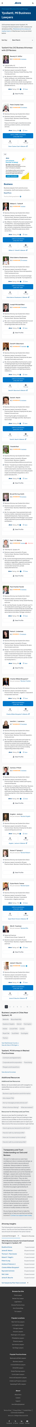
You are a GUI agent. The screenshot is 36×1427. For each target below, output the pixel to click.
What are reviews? (27, 1107)
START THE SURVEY (12, 176)
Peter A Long (6, 1261)
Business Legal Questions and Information (16, 1093)
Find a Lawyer (18, 1295)
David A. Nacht (15, 398)
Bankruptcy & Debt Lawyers (18, 1358)
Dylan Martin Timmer (17, 883)
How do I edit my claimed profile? (13, 1133)
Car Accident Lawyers (18, 1374)
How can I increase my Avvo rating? (14, 1137)
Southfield (15, 1033)
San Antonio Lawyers (18, 1344)
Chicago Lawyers (18, 1328)
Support (18, 1401)
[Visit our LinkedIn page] (21, 1421)
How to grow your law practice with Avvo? (16, 1128)
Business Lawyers (18, 1361)
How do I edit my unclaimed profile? (14, 1142)
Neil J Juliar (5, 1274)
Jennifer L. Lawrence (17, 721)
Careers (18, 1398)
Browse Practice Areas (18, 1305)
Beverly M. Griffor (16, 56)
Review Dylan (25, 886)
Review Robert (25, 853)
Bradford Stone (7, 1247)
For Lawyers (18, 1311)
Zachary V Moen (15, 768)
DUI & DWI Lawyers (18, 1368)
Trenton (5, 1038)
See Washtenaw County (9, 1043)
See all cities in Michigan (9, 1045)
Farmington (27, 1024)
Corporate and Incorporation (12, 1062)
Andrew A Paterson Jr (9, 1264)
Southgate (24, 1033)
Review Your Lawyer (18, 1298)
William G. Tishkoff (16, 204)
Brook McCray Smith (17, 494)
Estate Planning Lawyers (18, 1371)
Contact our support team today (21, 1215)
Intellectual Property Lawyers (18, 1381)
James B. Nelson (7, 1250)
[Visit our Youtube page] (27, 1421)
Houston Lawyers (18, 1331)
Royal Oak (6, 1033)
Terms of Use (7, 1410)
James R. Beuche (16, 963)
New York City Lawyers (18, 1322)
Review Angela (25, 816)
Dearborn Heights (8, 1024)
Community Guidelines (17, 1412)
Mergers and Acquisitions (11, 1067)
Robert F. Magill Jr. (8, 1257)
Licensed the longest (11, 1236)
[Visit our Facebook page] (9, 1421)
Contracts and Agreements (12, 1058)
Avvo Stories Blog (18, 1308)
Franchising (28, 1062)
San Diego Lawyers (18, 1348)
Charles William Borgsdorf (19, 679)
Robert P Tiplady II (16, 850)
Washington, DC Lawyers (18, 1335)
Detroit (19, 1024)
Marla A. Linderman (16, 631)
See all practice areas (9, 1072)
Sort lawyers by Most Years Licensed (15, 1283)
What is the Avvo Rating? (11, 1107)
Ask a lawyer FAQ (8, 1098)
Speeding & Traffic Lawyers (18, 1384)
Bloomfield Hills (16, 1019)
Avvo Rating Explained (18, 1404)
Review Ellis (24, 928)
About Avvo (18, 1394)
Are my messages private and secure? (15, 1103)
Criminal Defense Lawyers (18, 1364)
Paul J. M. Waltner (16, 540)
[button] (7, 193)
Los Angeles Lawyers (18, 1325)
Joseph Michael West (17, 304)
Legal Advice (18, 1301)
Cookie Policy (27, 1410)
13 (27, 1007)
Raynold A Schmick (8, 1271)
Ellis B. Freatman (16, 926)
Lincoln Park (13, 1029)
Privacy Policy (17, 1410)
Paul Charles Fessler (17, 587)
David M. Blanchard (17, 344)
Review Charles (26, 681)
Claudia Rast (14, 446)
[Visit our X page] (15, 1421)
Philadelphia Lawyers (18, 1338)
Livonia (22, 1029)
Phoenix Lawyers (18, 1341)
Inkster (5, 1029)
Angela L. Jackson (16, 814)
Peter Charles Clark (16, 105)
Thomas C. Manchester (9, 1254)
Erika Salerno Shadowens (19, 257)
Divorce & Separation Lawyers (18, 1377)
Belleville (6, 1019)
